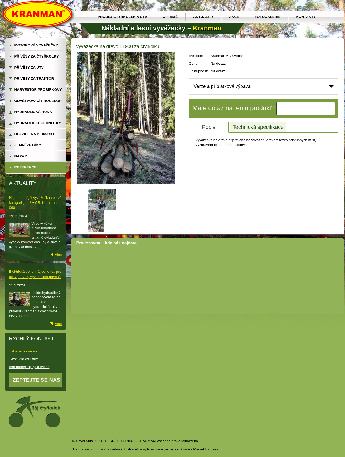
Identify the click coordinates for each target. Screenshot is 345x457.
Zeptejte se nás (36, 380)
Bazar (20, 156)
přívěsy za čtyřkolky (36, 56)
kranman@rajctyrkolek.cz (29, 367)
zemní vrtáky (27, 145)
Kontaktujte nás (306, 108)
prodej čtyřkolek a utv (122, 17)
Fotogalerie (268, 17)
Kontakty (306, 17)
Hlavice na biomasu (34, 134)
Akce (234, 17)
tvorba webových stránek (119, 449)
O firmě (170, 17)
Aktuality (203, 17)
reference (25, 167)
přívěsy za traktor (34, 79)
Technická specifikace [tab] (258, 127)
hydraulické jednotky (37, 123)
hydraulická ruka (33, 112)
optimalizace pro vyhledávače (166, 449)
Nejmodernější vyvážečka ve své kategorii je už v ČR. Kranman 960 (35, 203)
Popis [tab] (208, 127)
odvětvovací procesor (38, 101)
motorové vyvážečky (36, 45)
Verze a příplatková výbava (222, 86)
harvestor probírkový (38, 90)
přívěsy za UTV (29, 67)
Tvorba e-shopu (85, 449)
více (58, 255)
